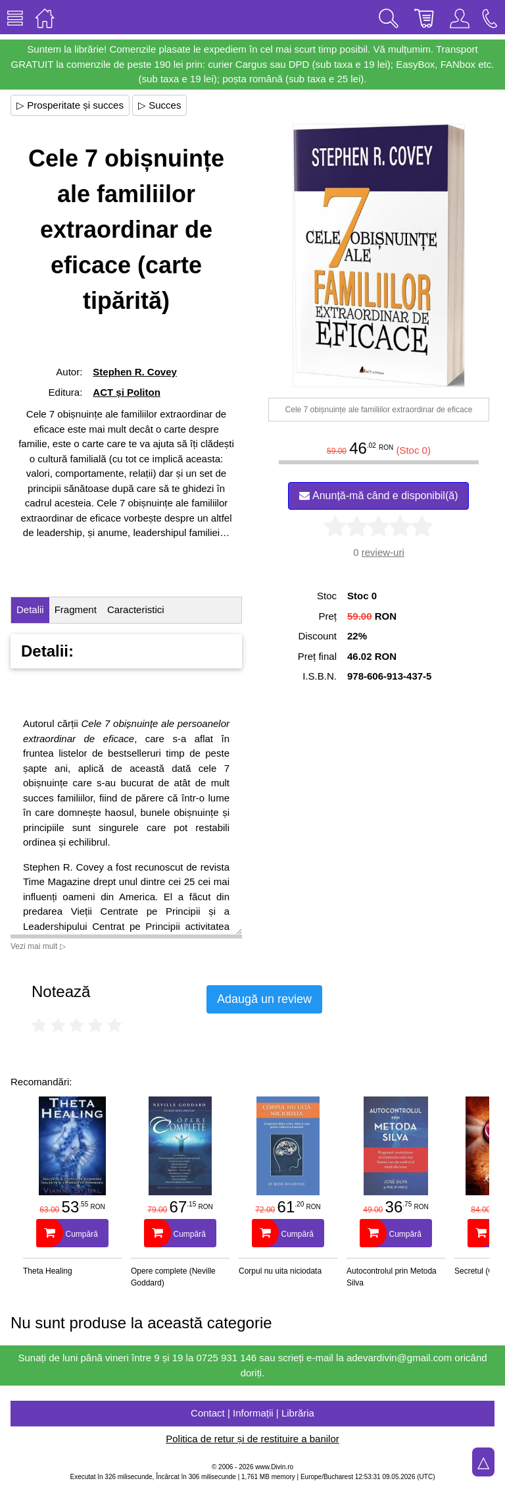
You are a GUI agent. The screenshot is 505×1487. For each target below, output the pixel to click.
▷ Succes (159, 105)
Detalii (30, 609)
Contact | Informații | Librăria (252, 1413)
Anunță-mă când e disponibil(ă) (378, 495)
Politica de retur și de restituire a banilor (252, 1438)
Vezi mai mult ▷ (38, 946)
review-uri (383, 552)
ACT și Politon (126, 392)
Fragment (76, 609)
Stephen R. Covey (135, 371)
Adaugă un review (264, 999)
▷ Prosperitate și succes (70, 105)
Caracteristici (135, 609)
